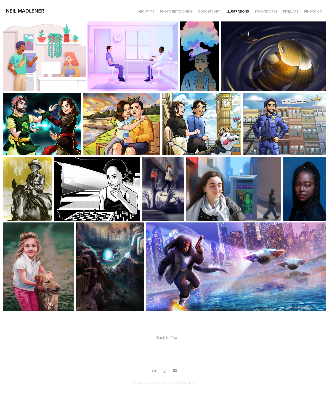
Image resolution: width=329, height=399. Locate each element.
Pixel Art (290, 11)
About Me (146, 11)
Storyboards (266, 11)
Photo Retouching (176, 11)
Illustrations (237, 11)
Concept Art (209, 11)
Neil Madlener (25, 10)
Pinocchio (313, 11)
